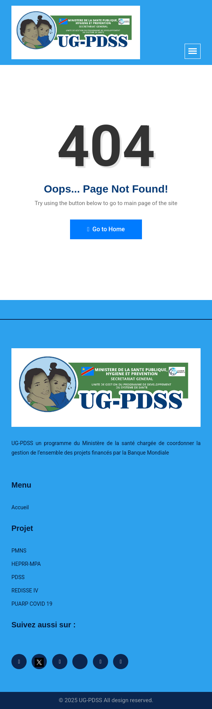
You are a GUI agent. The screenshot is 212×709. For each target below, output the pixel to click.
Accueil (20, 507)
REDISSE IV (24, 590)
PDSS (18, 577)
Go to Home (106, 229)
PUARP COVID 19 (32, 604)
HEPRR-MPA (26, 564)
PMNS (18, 551)
